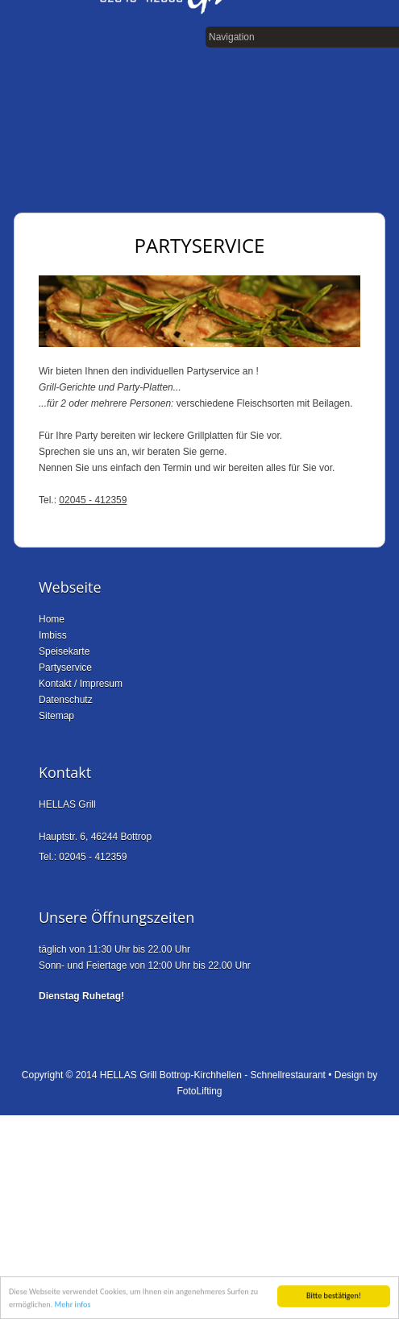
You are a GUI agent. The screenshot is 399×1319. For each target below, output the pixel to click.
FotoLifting (199, 1091)
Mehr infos (73, 1305)
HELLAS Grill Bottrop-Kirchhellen (171, 1075)
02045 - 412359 (93, 500)
